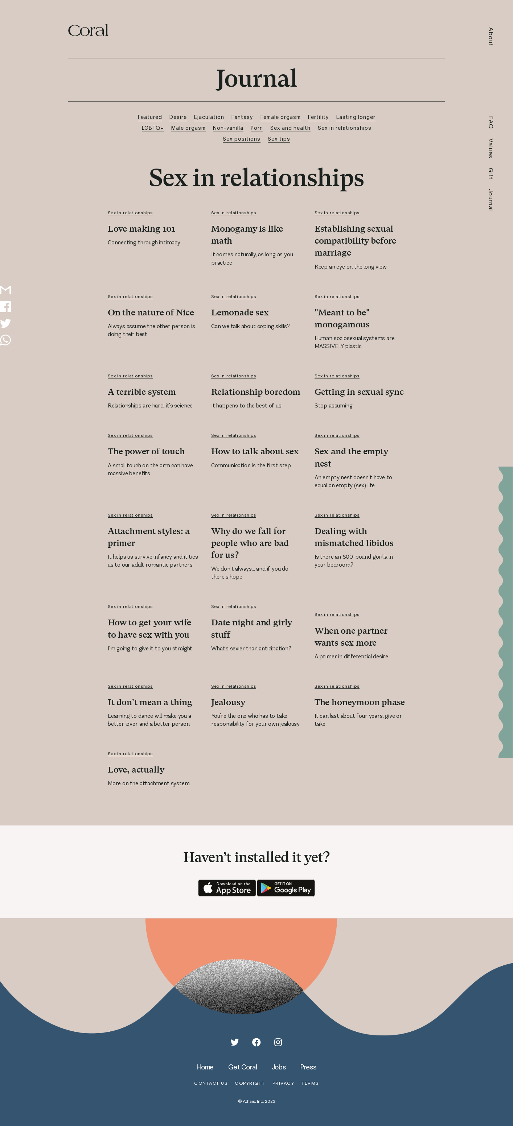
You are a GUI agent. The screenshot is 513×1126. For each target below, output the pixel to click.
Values (491, 148)
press (308, 1067)
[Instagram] (278, 1042)
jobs (279, 1067)
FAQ (491, 122)
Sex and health (290, 128)
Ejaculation (209, 117)
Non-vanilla (228, 128)
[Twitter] (234, 1042)
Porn (257, 128)
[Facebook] (256, 1042)
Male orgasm (188, 128)
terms (310, 1083)
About (491, 36)
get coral (242, 1067)
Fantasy (242, 117)
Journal (491, 200)
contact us (210, 1083)
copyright (250, 1083)
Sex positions (241, 139)
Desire (178, 117)
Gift (491, 174)
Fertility (318, 117)
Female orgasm (280, 117)
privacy (283, 1083)
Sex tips (279, 139)
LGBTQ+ (153, 128)
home (205, 1067)
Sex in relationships (345, 128)
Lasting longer (355, 117)
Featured (150, 117)
